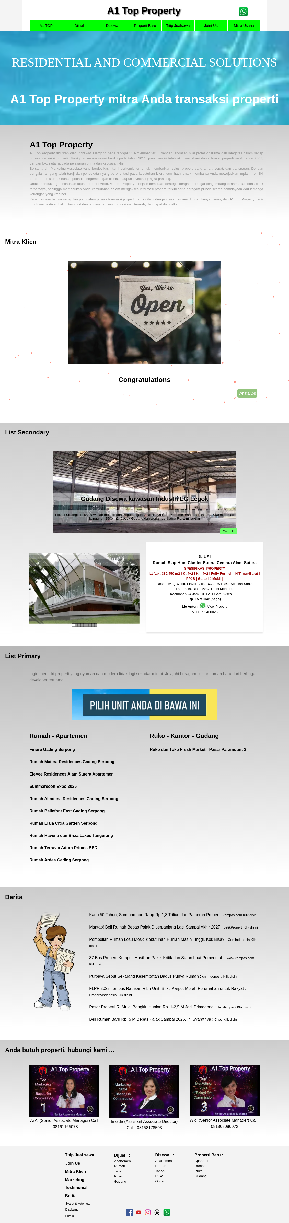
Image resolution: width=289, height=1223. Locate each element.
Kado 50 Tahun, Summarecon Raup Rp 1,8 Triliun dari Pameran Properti (155, 915)
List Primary (23, 655)
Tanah (118, 1171)
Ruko (118, 1176)
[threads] (157, 1212)
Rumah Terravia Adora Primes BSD (63, 848)
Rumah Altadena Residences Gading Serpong (73, 798)
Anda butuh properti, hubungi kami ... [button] (59, 1049)
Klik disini (250, 915)
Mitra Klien (21, 241)
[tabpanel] (144, 78)
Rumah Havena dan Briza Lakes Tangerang (71, 835)
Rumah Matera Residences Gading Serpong (71, 762)
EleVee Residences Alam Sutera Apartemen (71, 774)
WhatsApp (247, 393)
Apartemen (122, 1161)
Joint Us (211, 26)
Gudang (120, 1181)
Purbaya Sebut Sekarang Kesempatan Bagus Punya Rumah (144, 976)
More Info (228, 531)
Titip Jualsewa (178, 26)
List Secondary (27, 432)
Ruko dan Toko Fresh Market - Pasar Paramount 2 (198, 749)
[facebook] (129, 1212)
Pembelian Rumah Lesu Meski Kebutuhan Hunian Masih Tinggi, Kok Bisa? (156, 939)
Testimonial (76, 1187)
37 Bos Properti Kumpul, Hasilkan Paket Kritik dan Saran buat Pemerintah (156, 958)
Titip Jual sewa (79, 1155)
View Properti (217, 606)
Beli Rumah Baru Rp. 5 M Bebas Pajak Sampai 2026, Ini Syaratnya (150, 1019)
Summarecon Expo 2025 (53, 786)
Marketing (75, 1179)
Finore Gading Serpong (52, 749)
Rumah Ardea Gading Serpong (59, 860)
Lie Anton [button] (190, 606)
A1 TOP (46, 26)
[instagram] (148, 1212)
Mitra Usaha (244, 26)
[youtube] (138, 1212)
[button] (243, 9)
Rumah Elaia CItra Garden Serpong (63, 823)
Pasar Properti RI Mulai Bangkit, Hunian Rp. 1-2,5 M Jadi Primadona (151, 1007)
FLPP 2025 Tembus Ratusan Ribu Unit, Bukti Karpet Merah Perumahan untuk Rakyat (166, 988)
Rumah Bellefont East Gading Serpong (67, 811)
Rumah (119, 1166)
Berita (13, 896)
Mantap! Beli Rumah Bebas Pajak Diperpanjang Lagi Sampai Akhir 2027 (154, 927)
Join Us (72, 1163)
